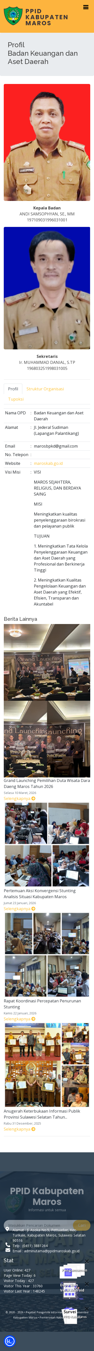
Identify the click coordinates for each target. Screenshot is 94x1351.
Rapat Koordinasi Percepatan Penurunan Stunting (42, 1004)
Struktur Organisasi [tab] (45, 389)
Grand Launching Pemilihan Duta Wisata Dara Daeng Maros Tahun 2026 (47, 783)
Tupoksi (16, 399)
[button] (10, 1341)
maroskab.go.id (48, 463)
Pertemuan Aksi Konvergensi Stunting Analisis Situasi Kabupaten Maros (40, 893)
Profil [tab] (13, 389)
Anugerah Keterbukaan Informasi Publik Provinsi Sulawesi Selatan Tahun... (42, 1114)
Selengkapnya (19, 798)
